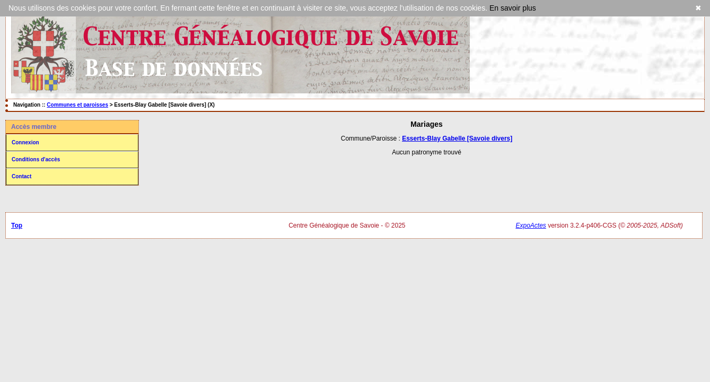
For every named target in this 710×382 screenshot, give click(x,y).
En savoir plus (512, 8)
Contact (21, 176)
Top (16, 225)
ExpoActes (530, 225)
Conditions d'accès (36, 159)
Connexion (25, 142)
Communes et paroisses (77, 105)
